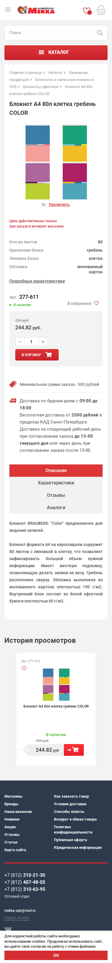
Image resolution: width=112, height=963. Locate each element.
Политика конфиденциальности (73, 829)
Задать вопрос (16, 918)
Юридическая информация (78, 847)
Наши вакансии (18, 811)
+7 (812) (24, 875)
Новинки (11, 819)
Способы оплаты (69, 811)
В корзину (74, 750)
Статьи (10, 842)
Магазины (13, 796)
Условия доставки (70, 804)
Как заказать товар (71, 796)
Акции (10, 827)
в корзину (31, 355)
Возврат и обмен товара (75, 819)
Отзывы (12, 834)
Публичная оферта (70, 840)
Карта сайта (15, 850)
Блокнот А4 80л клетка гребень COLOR (56, 706)
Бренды (11, 804)
